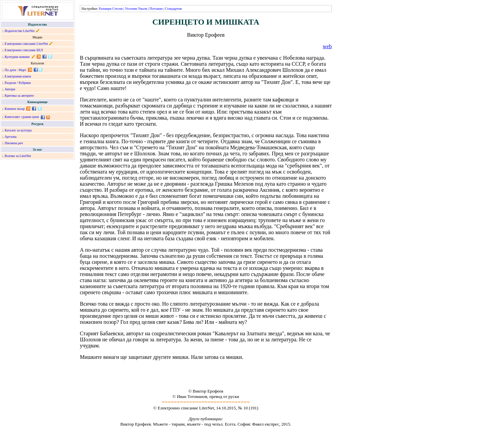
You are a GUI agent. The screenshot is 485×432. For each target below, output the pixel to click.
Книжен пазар (15, 109)
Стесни (117, 8)
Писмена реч (14, 143)
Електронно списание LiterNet (26, 43)
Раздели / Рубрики (18, 83)
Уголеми (131, 8)
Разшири (105, 8)
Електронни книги (18, 76)
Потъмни (156, 8)
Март (22, 70)
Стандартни (173, 8)
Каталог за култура (18, 130)
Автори (10, 89)
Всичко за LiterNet (18, 156)
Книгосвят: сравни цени (22, 117)
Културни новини (17, 57)
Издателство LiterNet (20, 31)
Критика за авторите (19, 95)
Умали (142, 8)
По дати (10, 70)
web (327, 46)
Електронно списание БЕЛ (24, 50)
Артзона (11, 136)
